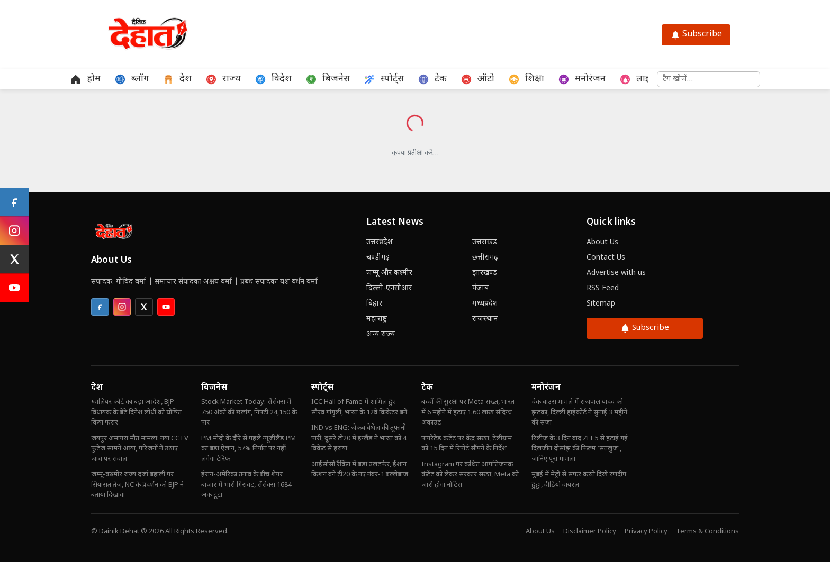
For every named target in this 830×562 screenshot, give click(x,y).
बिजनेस (214, 387)
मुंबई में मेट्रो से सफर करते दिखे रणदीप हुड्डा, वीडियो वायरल (578, 480)
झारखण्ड (484, 273)
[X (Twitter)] (14, 259)
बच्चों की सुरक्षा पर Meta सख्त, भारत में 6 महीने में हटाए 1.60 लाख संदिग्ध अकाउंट (468, 412)
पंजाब (480, 288)
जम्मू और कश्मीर (389, 273)
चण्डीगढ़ (378, 258)
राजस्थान (485, 319)
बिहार (374, 304)
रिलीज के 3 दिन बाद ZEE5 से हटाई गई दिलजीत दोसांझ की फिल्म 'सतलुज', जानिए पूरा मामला (579, 449)
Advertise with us (616, 273)
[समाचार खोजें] (708, 79)
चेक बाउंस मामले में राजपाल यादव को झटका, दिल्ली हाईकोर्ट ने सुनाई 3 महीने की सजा (579, 412)
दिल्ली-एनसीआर (389, 288)
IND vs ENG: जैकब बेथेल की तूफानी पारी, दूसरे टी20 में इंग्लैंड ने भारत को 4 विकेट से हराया (359, 438)
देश (97, 387)
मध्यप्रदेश (485, 304)
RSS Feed (603, 288)
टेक (427, 387)
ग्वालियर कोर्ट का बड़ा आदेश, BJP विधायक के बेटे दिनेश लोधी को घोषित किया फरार (136, 412)
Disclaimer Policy (589, 531)
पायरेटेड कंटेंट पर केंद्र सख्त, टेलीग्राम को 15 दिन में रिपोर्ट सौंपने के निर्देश (466, 444)
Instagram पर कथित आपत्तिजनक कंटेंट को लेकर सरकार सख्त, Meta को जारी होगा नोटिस (470, 475)
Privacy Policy (646, 531)
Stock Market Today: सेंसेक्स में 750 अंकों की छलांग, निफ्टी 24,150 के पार (249, 412)
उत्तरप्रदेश (379, 242)
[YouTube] (14, 288)
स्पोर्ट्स (322, 387)
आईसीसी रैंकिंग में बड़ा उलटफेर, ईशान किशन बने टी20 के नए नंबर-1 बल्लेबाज (359, 470)
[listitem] (100, 307)
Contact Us (606, 258)
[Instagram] (14, 231)
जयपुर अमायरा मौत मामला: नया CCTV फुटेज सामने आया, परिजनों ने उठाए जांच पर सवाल (139, 449)
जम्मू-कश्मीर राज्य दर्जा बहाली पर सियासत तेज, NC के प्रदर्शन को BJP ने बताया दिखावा (137, 485)
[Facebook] (14, 202)
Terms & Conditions (707, 531)
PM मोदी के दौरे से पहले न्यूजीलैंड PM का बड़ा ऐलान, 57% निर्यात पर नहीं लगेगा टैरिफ (248, 449)
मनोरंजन (546, 387)
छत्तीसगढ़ (485, 258)
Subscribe (696, 34)
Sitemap (601, 304)
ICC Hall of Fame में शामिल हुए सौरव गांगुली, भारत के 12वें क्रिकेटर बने (359, 407)
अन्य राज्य (380, 334)
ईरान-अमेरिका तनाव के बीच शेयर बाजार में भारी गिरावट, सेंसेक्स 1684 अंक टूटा (246, 485)
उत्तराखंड (484, 242)
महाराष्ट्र (376, 319)
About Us (602, 242)
